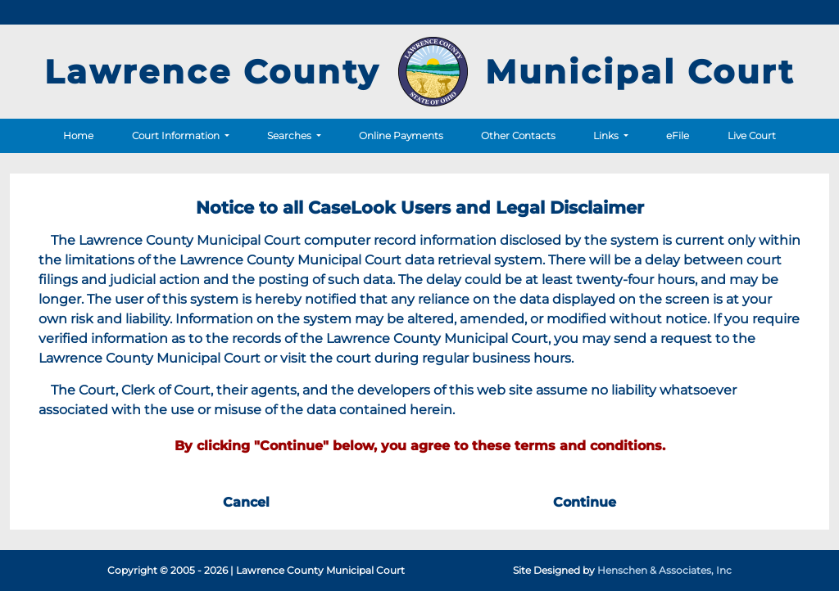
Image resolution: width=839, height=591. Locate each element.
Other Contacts (518, 135)
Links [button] (607, 135)
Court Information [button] (177, 135)
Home (78, 135)
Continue (584, 502)
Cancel (246, 502)
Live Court (752, 135)
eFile (677, 135)
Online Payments (401, 135)
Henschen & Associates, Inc (664, 570)
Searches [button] (290, 135)
